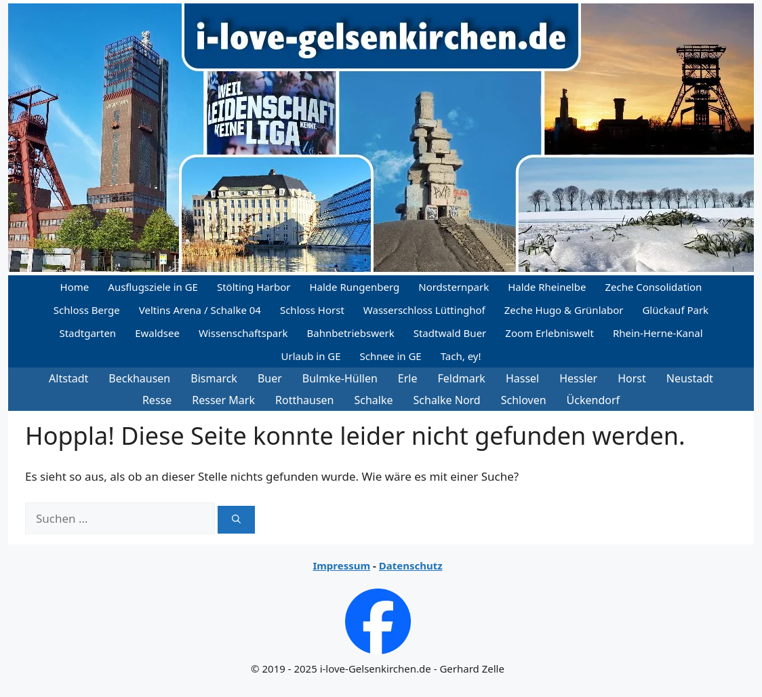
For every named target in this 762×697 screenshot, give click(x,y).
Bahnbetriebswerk (351, 333)
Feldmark (461, 378)
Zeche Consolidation (653, 287)
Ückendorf (593, 400)
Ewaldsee (157, 333)
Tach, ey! (461, 356)
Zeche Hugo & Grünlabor (564, 310)
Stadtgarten (87, 333)
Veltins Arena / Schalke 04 (200, 310)
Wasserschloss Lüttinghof (424, 310)
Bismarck (213, 378)
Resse (157, 400)
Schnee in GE (391, 356)
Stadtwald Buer (450, 333)
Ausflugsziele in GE (153, 287)
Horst (632, 378)
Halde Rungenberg (354, 287)
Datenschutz (411, 565)
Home (74, 287)
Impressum (341, 565)
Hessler (578, 378)
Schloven (523, 400)
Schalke (374, 400)
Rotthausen (304, 400)
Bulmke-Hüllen (340, 378)
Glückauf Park (675, 310)
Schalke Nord (447, 400)
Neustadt (689, 378)
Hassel (522, 378)
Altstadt (68, 378)
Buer (270, 378)
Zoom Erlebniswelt (549, 333)
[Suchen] (236, 520)
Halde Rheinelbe (547, 287)
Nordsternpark (453, 287)
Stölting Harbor (254, 287)
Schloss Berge (87, 310)
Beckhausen (139, 378)
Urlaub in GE (310, 356)
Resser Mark (223, 400)
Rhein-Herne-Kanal (658, 333)
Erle (408, 378)
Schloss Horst (312, 310)
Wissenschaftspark (243, 333)
